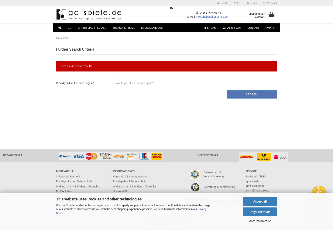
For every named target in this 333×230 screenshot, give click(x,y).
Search (222, 3)
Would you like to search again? (75, 83)
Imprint (271, 27)
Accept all (260, 201)
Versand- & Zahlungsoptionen (130, 176)
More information (259, 221)
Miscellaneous (152, 27)
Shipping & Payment (68, 176)
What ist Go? (232, 27)
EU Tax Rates (64, 191)
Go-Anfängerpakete (257, 190)
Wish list (270, 3)
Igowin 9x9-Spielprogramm (255, 183)
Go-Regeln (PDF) (256, 176)
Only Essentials (260, 212)
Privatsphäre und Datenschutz (74, 181)
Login (252, 3)
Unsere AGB (120, 191)
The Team (209, 27)
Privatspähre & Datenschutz (129, 181)
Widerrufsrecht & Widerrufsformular (77, 186)
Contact (253, 27)
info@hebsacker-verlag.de (212, 16)
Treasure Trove (124, 27)
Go (70, 27)
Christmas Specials (92, 27)
